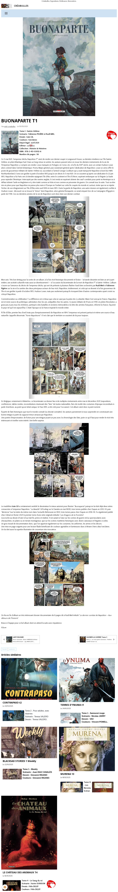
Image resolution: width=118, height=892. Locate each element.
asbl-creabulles (9, 127)
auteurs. (12, 649)
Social (4, 649)
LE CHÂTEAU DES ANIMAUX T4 (20, 872)
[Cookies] (5, 887)
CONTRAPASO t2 (12, 702)
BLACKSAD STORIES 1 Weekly (19, 761)
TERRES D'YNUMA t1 (72, 704)
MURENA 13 (67, 774)
